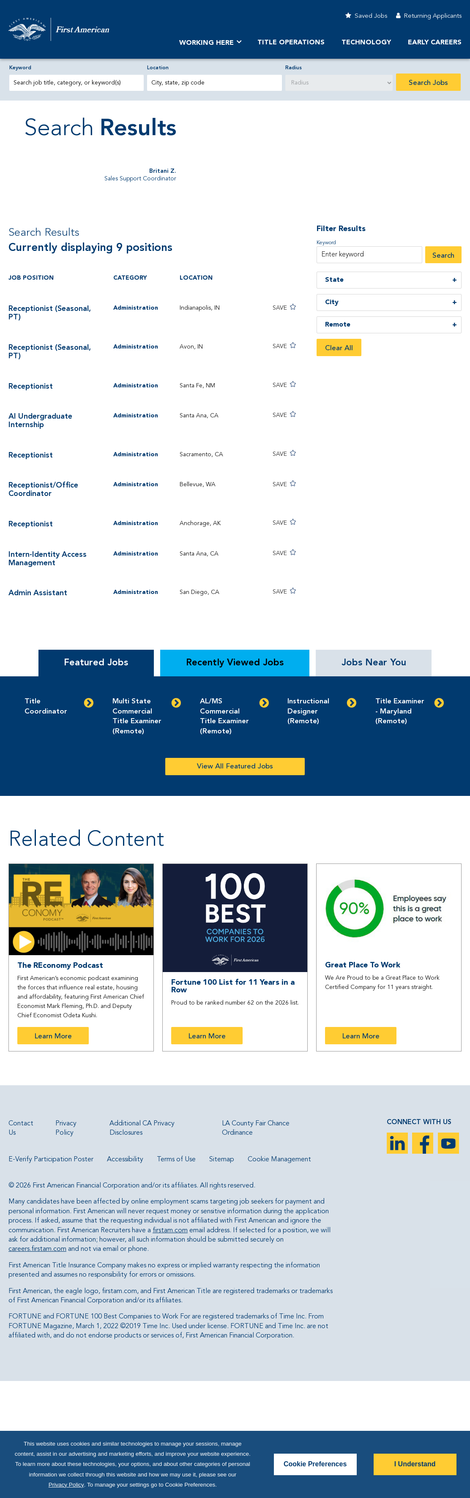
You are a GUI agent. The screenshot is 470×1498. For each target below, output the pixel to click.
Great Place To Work (362, 1082)
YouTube (448, 1259)
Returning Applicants (433, 16)
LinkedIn (397, 1259)
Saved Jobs (371, 16)
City (332, 419)
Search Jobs (428, 83)
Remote (337, 441)
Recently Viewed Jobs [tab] (235, 779)
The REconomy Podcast (60, 1082)
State (334, 396)
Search (443, 372)
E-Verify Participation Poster (50, 1275)
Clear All (339, 464)
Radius (293, 68)
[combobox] (214, 83)
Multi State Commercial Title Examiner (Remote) (136, 833)
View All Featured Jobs (235, 883)
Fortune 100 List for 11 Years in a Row (233, 1103)
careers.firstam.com (37, 1365)
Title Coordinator (46, 823)
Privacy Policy (66, 1485)
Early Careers (435, 42)
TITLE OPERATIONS (291, 42)
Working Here (206, 43)
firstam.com (170, 1346)
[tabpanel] (235, 852)
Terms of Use (176, 1275)
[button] (272, 423)
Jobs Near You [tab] (374, 779)
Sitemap (221, 1275)
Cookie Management (279, 1275)
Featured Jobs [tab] (96, 779)
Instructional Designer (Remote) (308, 828)
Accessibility (125, 1275)
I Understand (415, 1464)
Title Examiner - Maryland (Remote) (399, 828)
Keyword (20, 68)
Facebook (422, 1259)
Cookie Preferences (315, 1464)
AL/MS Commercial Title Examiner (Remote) (224, 833)
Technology (366, 42)
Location (158, 68)
